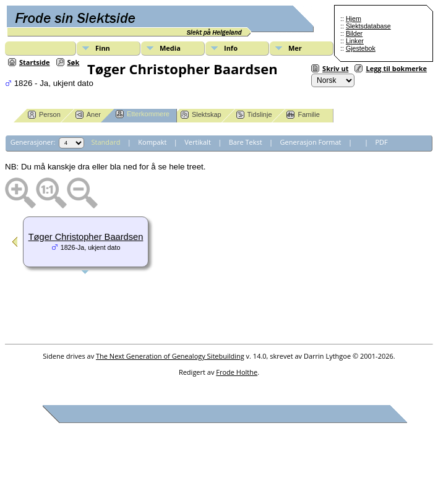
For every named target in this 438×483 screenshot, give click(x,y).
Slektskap (201, 114)
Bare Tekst (245, 142)
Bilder (354, 33)
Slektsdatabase (368, 26)
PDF (381, 142)
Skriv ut (335, 68)
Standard (106, 142)
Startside (34, 62)
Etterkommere (143, 114)
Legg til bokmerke (396, 68)
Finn (102, 48)
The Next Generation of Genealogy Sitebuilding (170, 356)
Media (170, 48)
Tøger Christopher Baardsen (86, 237)
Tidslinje (254, 114)
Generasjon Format (310, 142)
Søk (73, 62)
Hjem (353, 18)
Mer (295, 48)
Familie (302, 114)
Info (231, 48)
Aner (88, 114)
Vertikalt (197, 142)
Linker (355, 41)
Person (44, 114)
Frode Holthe (236, 372)
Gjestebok (361, 48)
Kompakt (152, 142)
